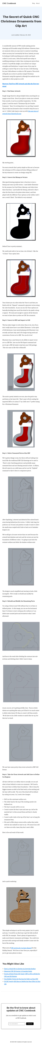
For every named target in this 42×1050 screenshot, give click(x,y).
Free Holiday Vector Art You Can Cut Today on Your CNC (21, 979)
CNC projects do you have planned (21, 948)
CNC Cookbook (9, 3)
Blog (33, 3)
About (38, 3)
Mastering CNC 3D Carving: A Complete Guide (18, 971)
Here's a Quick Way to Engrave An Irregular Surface (20, 969)
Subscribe (30, 1023)
